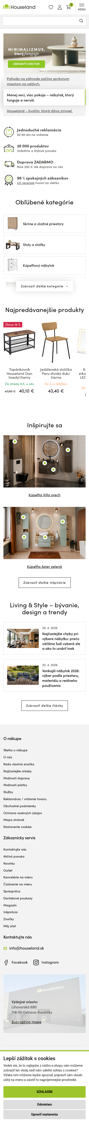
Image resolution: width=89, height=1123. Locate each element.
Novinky (9, 863)
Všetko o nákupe (15, 750)
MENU (82, 7)
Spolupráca (11, 891)
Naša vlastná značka (18, 764)
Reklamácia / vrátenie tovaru (25, 799)
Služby (8, 792)
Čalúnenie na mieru (17, 884)
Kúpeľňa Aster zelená (44, 566)
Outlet (7, 870)
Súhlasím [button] (44, 1092)
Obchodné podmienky (19, 806)
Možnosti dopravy (16, 778)
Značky (8, 919)
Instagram (50, 962)
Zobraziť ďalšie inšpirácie (44, 582)
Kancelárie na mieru (18, 877)
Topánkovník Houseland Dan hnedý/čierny (19, 373)
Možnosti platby (15, 785)
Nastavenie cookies (17, 827)
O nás (7, 757)
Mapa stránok (13, 820)
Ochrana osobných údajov (22, 813)
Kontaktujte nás (14, 849)
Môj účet (9, 926)
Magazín (10, 905)
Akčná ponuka (14, 856)
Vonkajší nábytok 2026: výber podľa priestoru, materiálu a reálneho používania (60, 678)
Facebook (20, 962)
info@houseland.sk (26, 948)
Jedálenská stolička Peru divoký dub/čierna (56, 373)
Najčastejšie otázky (17, 771)
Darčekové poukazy (17, 898)
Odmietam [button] (44, 1104)
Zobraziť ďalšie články (44, 705)
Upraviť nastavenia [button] (44, 1114)
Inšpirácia (10, 912)
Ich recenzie (26, 183)
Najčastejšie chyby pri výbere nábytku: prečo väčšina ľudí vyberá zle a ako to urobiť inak (61, 641)
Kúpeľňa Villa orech (44, 494)
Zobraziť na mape (26, 1021)
